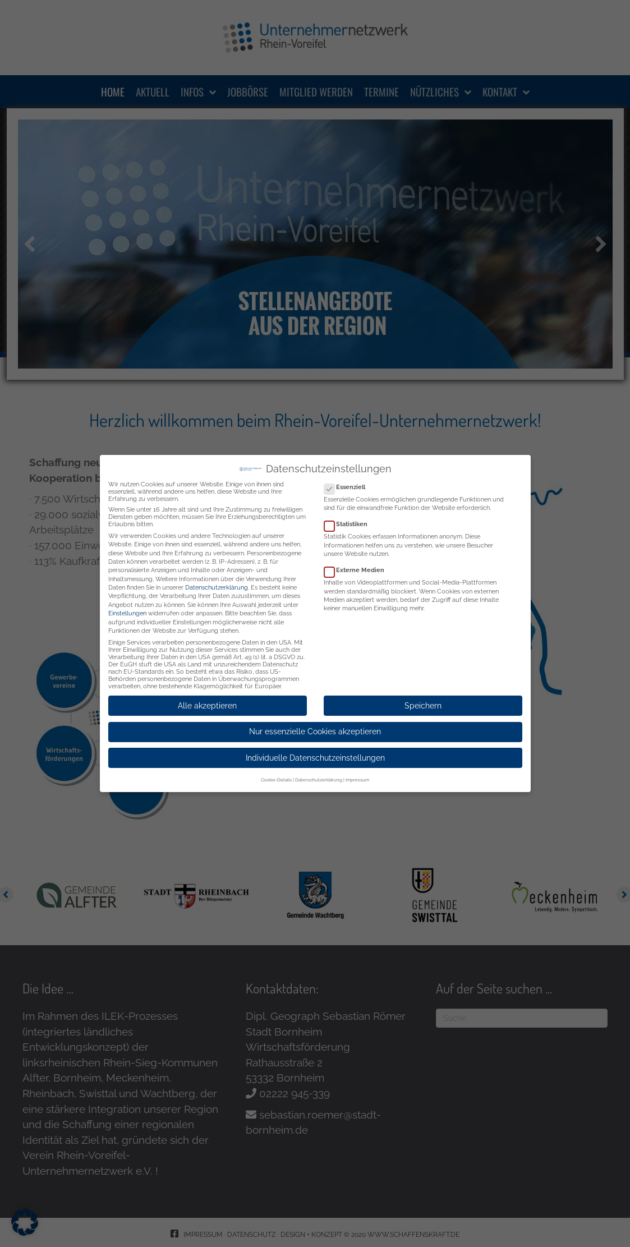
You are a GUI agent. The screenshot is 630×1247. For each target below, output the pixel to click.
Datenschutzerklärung (216, 583)
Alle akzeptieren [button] (207, 701)
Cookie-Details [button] (276, 775)
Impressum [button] (357, 775)
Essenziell (348, 482)
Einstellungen (127, 609)
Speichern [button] (423, 701)
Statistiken (349, 519)
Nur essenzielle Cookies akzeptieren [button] (315, 727)
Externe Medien (358, 565)
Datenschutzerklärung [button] (318, 775)
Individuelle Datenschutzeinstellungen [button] (315, 753)
